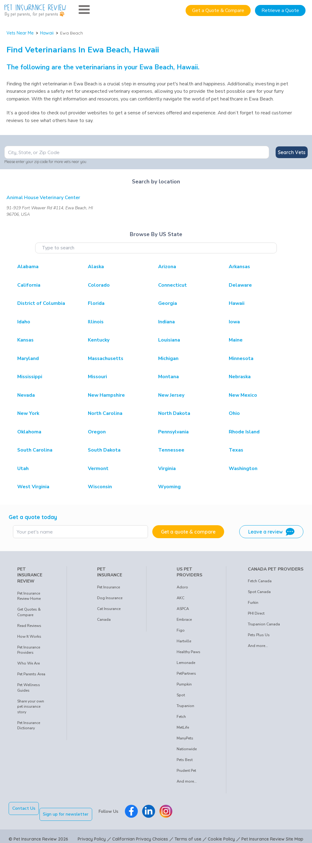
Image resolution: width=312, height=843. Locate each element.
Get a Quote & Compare (218, 10)
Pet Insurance (108, 587)
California (28, 285)
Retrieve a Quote (280, 10)
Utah (23, 468)
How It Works (29, 636)
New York (28, 413)
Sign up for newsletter (72, 808)
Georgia (167, 303)
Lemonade (186, 662)
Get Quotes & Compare (29, 612)
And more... (187, 781)
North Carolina (105, 413)
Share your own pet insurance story (30, 706)
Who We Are (28, 663)
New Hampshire (106, 395)
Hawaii (47, 33)
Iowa (234, 321)
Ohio (234, 413)
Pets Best (185, 759)
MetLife (183, 727)
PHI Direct (256, 613)
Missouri (97, 376)
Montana (168, 376)
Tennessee (171, 450)
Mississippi (29, 376)
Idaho (23, 321)
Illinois (96, 321)
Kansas (25, 340)
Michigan (168, 358)
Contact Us (23, 808)
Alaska (96, 266)
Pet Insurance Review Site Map (272, 833)
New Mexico (243, 395)
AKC (180, 597)
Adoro (182, 587)
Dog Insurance (109, 597)
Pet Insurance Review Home (29, 596)
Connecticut (172, 285)
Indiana (166, 321)
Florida (96, 303)
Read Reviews (29, 625)
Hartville (184, 641)
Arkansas (239, 266)
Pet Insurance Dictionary (28, 725)
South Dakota (104, 450)
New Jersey (171, 395)
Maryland (28, 358)
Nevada (26, 395)
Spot (181, 695)
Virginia (167, 468)
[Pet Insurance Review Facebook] (137, 808)
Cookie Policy (221, 833)
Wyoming (169, 486)
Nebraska (240, 376)
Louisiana (169, 340)
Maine (236, 340)
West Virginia (33, 486)
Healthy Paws (188, 651)
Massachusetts (105, 358)
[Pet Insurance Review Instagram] (171, 808)
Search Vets (292, 152)
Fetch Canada (260, 581)
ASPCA (183, 608)
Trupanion (185, 705)
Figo (181, 630)
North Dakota (174, 413)
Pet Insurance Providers (28, 650)
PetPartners (186, 673)
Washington (243, 468)
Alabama (28, 266)
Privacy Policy (92, 833)
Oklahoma (29, 431)
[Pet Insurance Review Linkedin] (154, 808)
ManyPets (185, 738)
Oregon (97, 431)
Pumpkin (184, 684)
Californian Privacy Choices (140, 833)
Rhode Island (244, 431)
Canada (104, 619)
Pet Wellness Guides (28, 687)
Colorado (99, 285)
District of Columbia (41, 303)
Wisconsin (100, 486)
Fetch (181, 716)
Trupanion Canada (264, 624)
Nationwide (187, 749)
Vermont (98, 468)
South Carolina (34, 450)
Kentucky (98, 340)
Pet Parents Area (31, 674)
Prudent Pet (186, 770)
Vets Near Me (20, 33)
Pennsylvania (173, 431)
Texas (236, 450)
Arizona (167, 266)
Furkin (253, 602)
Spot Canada (259, 591)
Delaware (240, 285)
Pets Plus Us (259, 634)
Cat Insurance (109, 608)
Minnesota (241, 358)
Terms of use (187, 833)
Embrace (184, 619)
